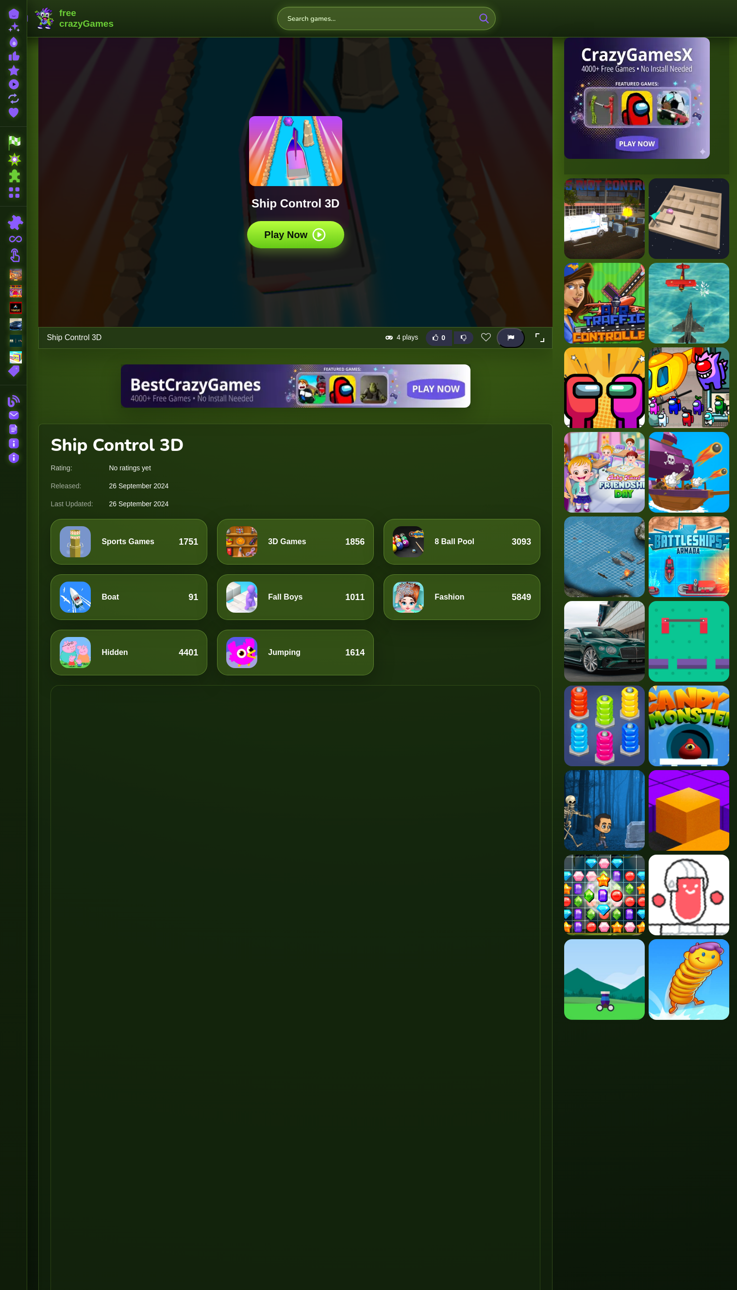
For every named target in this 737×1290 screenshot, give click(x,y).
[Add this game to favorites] (486, 337)
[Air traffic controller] (604, 303)
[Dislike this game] (463, 337)
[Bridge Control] (689, 641)
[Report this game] (511, 337)
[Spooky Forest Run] (604, 810)
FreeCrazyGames (74, 18)
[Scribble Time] (689, 895)
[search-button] (484, 18)
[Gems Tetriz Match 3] (604, 895)
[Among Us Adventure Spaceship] (604, 387)
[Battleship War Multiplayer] (604, 556)
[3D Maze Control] (689, 218)
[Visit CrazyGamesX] (646, 98)
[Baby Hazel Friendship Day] (604, 472)
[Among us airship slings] (689, 387)
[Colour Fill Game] (689, 810)
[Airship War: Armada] (689, 303)
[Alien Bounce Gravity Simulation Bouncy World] (689, 979)
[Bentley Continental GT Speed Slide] (604, 641)
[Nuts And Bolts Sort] (604, 726)
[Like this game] (439, 337)
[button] (540, 337)
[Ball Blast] (604, 979)
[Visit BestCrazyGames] (295, 386)
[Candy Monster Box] (689, 726)
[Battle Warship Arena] (689, 472)
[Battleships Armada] (689, 556)
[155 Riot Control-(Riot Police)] (604, 218)
